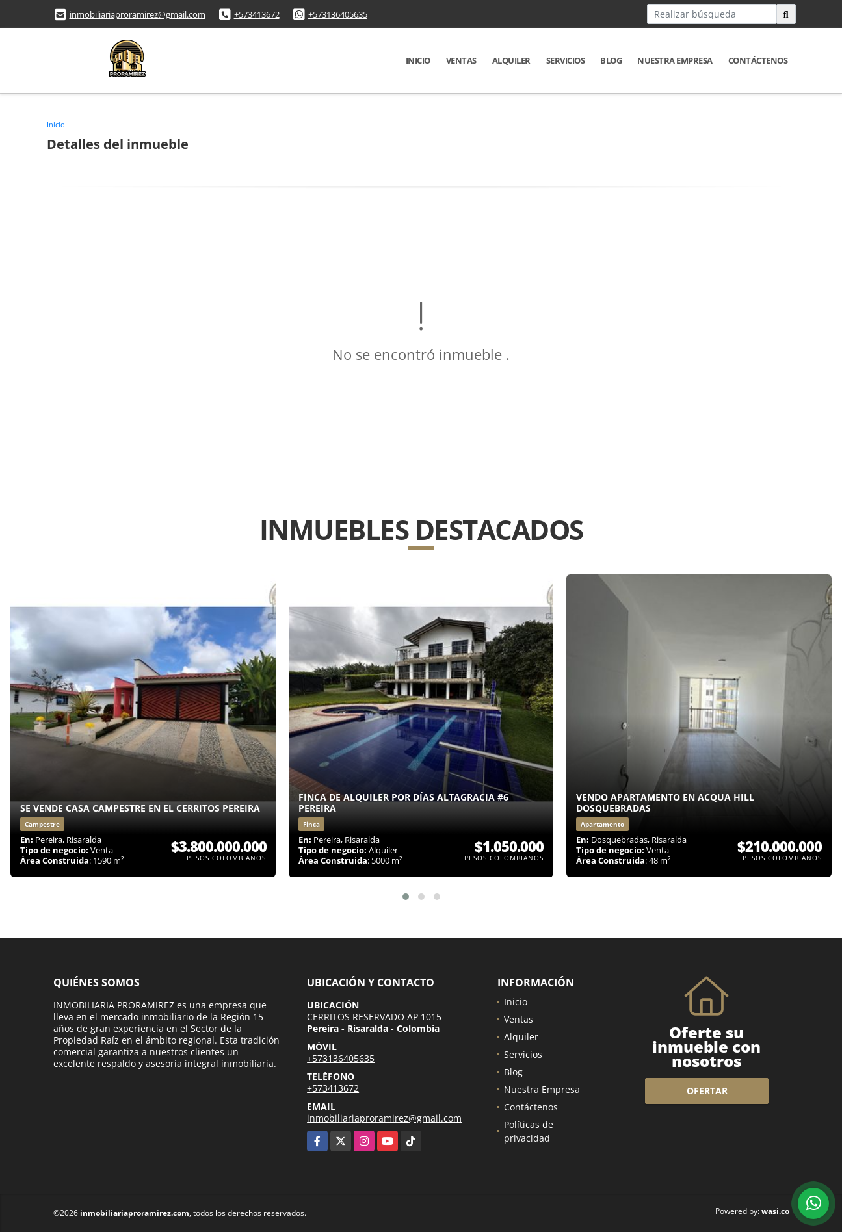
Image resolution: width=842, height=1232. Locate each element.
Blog (611, 60)
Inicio (418, 60)
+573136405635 (337, 14)
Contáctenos (758, 60)
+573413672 (257, 14)
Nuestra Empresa (675, 60)
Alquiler (511, 60)
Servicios (565, 60)
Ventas (461, 60)
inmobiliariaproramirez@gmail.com (137, 14)
